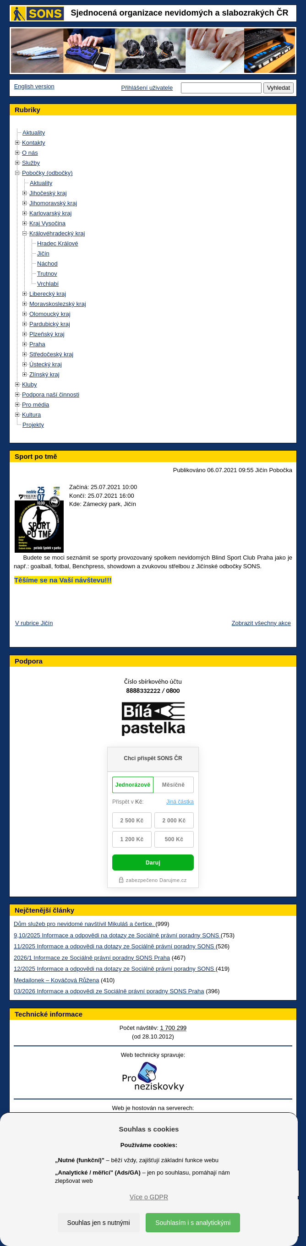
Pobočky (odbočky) (47, 172)
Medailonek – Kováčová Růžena (56, 980)
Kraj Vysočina (47, 223)
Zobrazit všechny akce (261, 623)
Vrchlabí (48, 283)
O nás (30, 152)
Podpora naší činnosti (50, 394)
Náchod (47, 263)
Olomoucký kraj (50, 313)
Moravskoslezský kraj (57, 303)
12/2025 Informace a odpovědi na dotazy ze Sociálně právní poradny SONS (115, 968)
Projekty (33, 424)
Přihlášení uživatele (147, 87)
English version (34, 86)
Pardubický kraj (49, 324)
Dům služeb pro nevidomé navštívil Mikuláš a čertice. (84, 923)
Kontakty (33, 142)
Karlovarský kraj (50, 213)
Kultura (31, 414)
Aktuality (33, 132)
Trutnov (47, 273)
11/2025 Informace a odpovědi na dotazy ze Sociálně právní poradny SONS (115, 946)
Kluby (29, 384)
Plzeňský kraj (47, 334)
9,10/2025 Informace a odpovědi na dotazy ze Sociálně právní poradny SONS (117, 935)
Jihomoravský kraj (53, 203)
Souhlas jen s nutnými (98, 1222)
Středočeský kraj (51, 354)
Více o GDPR (149, 1197)
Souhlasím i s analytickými (192, 1222)
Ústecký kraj (45, 364)
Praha (37, 344)
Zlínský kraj (44, 374)
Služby (31, 162)
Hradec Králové (57, 243)
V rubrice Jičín (34, 623)
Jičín (43, 253)
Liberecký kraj (47, 293)
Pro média (35, 404)
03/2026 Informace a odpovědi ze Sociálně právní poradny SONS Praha (109, 991)
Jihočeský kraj (48, 193)
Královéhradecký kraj (57, 233)
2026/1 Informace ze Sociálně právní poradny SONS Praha (92, 957)
